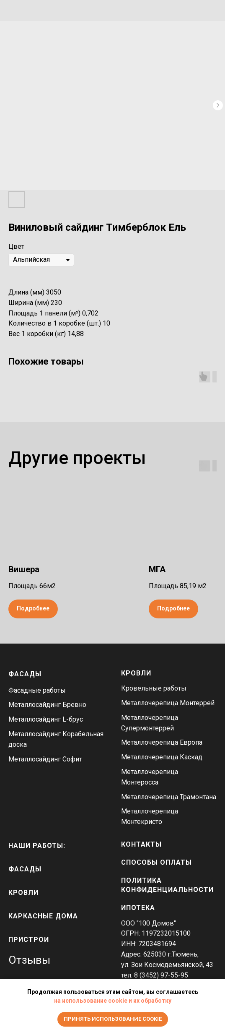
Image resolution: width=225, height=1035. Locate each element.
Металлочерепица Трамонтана (168, 797)
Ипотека (138, 908)
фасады (24, 869)
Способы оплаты (156, 862)
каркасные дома (43, 916)
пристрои (28, 940)
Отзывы (29, 960)
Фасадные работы (37, 690)
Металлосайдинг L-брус (45, 719)
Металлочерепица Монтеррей (168, 703)
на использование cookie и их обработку (112, 1000)
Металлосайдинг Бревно (47, 705)
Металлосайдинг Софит (45, 759)
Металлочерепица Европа (161, 742)
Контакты (141, 844)
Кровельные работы (153, 688)
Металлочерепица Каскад (161, 757)
